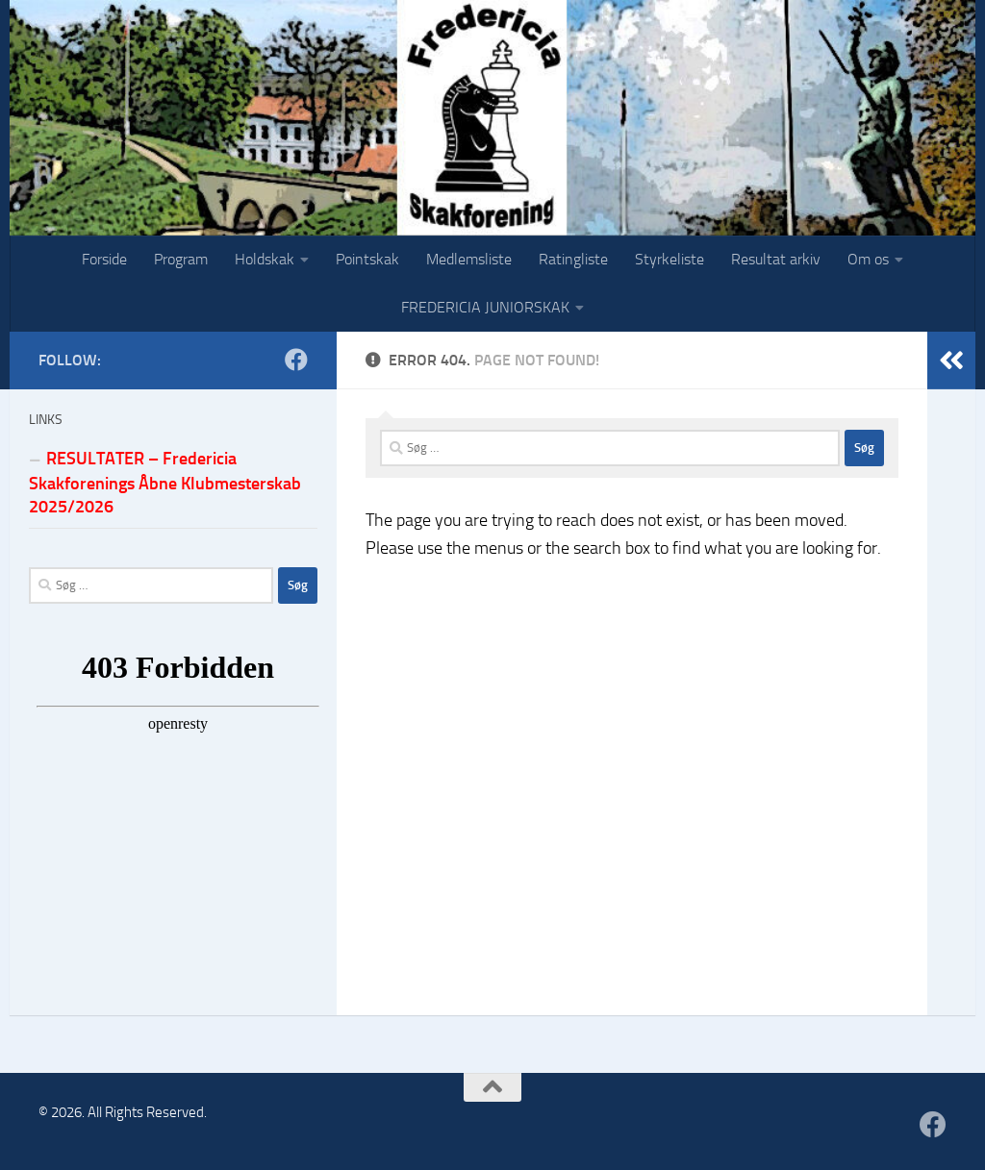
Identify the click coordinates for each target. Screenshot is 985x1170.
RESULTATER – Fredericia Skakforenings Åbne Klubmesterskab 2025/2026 (165, 482)
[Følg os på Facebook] (296, 359)
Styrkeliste (669, 259)
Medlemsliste (469, 259)
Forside (104, 259)
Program (181, 259)
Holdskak (264, 259)
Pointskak (367, 259)
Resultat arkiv (776, 259)
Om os (868, 259)
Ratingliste (573, 259)
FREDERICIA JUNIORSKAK (485, 307)
